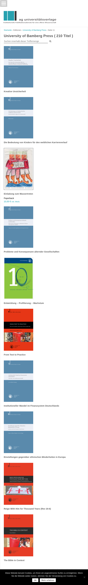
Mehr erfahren (47, 580)
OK (35, 580)
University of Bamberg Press (34, 30)
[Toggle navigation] (3, 3)
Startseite (8, 30)
